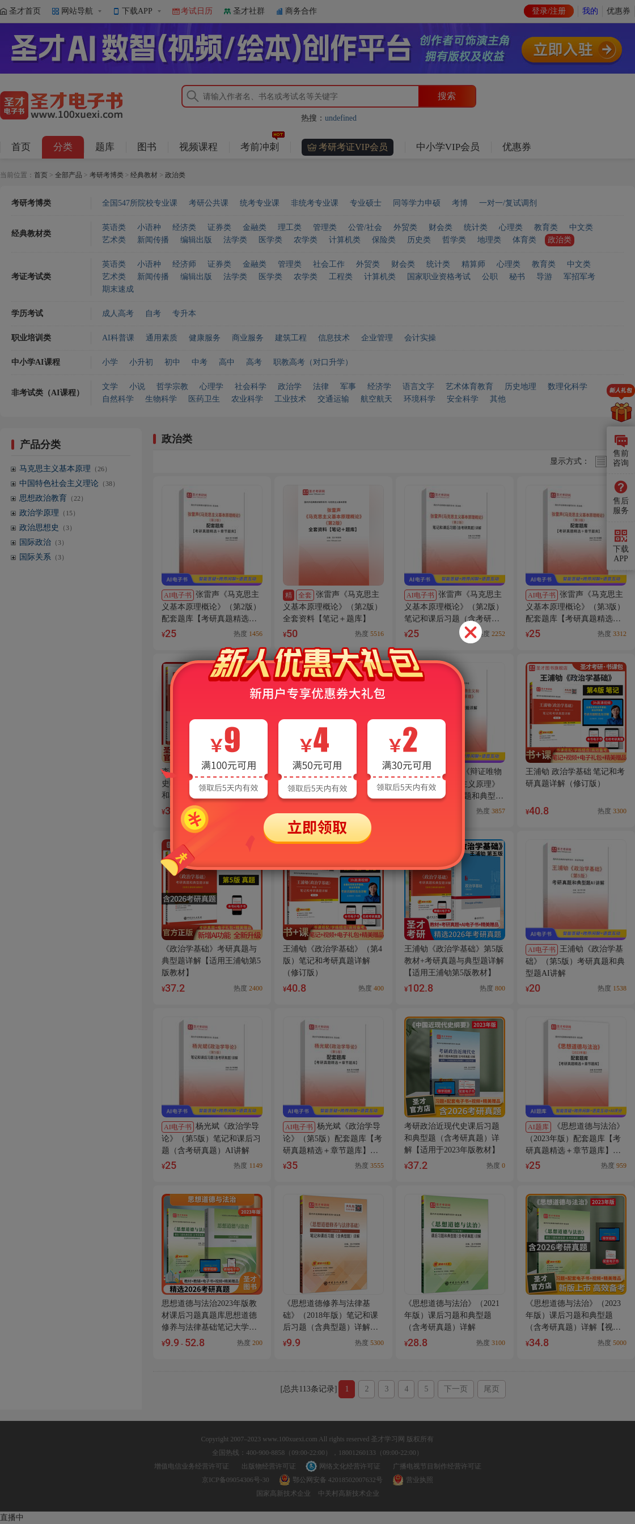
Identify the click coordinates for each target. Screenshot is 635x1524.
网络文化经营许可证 (349, 1466)
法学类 (235, 240)
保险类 (384, 240)
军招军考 (579, 276)
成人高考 (118, 313)
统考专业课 (260, 203)
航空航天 (376, 399)
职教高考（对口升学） (313, 362)
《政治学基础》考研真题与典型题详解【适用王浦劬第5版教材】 (211, 961)
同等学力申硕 (417, 203)
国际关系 (43, 557)
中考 (200, 362)
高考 (254, 362)
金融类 (254, 227)
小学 (110, 362)
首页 (21, 147)
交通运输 (333, 399)
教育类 (546, 227)
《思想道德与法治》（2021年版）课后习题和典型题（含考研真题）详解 (451, 1315)
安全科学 (463, 399)
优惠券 (618, 11)
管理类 (325, 227)
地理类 (489, 240)
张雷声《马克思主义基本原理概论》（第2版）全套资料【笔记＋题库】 (332, 606)
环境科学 (419, 399)
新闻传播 (153, 240)
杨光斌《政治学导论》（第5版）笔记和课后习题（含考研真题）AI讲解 (211, 1138)
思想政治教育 (53, 498)
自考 (153, 313)
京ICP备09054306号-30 (235, 1480)
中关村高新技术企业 (348, 1493)
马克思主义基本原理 (65, 468)
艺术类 (114, 240)
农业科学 (247, 399)
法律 (321, 386)
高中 (227, 362)
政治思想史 (47, 527)
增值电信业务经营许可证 (191, 1466)
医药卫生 (204, 399)
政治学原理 (49, 513)
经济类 (184, 227)
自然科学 (118, 399)
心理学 (211, 386)
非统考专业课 (314, 203)
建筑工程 (291, 338)
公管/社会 (365, 227)
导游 (544, 276)
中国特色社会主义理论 (69, 483)
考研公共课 (208, 203)
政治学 (290, 386)
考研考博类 (107, 175)
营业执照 (419, 1480)
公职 (490, 276)
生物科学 (161, 399)
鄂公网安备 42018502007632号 (338, 1480)
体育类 (524, 240)
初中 (172, 362)
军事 (348, 386)
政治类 (175, 175)
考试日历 (197, 11)
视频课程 (198, 147)
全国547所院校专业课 (139, 203)
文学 (110, 386)
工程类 (341, 276)
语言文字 (418, 386)
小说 (137, 386)
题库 (105, 147)
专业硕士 (366, 203)
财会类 (440, 227)
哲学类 (454, 240)
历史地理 (520, 386)
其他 (498, 399)
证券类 (219, 227)
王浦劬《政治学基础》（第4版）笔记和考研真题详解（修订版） (332, 961)
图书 (146, 147)
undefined (341, 118)
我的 (590, 11)
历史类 (419, 240)
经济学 (379, 386)
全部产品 (68, 175)
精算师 (473, 264)
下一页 (456, 1389)
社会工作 (329, 264)
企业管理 (377, 338)
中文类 (581, 227)
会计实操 (420, 338)
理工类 (290, 227)
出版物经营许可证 (269, 1466)
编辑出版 (196, 240)
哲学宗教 (172, 386)
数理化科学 (567, 386)
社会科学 (250, 386)
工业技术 (290, 399)
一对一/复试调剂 (508, 203)
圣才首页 (25, 11)
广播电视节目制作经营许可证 (437, 1466)
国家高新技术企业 (283, 1493)
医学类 (270, 240)
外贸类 (405, 227)
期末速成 (118, 289)
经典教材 (144, 175)
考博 (460, 203)
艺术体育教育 (469, 386)
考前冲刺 (262, 144)
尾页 (491, 1389)
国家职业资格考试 (439, 276)
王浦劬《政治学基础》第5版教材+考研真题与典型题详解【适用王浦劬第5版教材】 (454, 961)
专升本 (184, 313)
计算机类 (345, 240)
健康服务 (205, 338)
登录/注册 (549, 11)
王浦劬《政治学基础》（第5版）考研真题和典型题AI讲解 (575, 961)
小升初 (141, 362)
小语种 (149, 227)
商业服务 (248, 338)
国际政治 (43, 542)
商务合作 (301, 11)
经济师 (184, 264)
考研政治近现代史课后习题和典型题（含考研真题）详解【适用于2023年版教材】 (451, 1138)
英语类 (114, 227)
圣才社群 (249, 11)
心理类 (511, 227)
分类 (63, 147)
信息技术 (334, 338)
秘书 (517, 276)
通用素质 (161, 338)
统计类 (476, 227)
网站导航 (77, 11)
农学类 (306, 240)
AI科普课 (118, 338)
